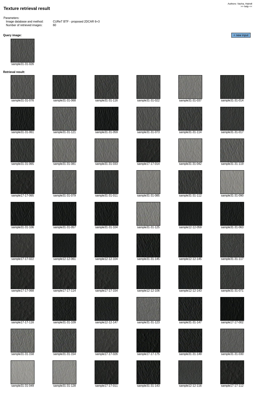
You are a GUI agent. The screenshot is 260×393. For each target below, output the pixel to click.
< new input (240, 35)
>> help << (246, 6)
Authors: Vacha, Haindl (240, 3)
